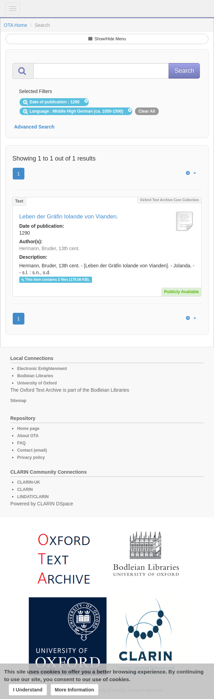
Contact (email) (32, 450)
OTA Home (15, 25)
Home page (28, 428)
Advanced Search (34, 127)
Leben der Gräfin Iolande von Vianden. (68, 216)
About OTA (27, 435)
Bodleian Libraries (35, 375)
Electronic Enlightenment (42, 368)
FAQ (21, 443)
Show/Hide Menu (107, 39)
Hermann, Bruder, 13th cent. (49, 248)
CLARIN (25, 489)
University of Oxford (37, 383)
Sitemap (18, 400)
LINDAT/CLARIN (33, 496)
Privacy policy (31, 457)
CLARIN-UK (28, 482)
